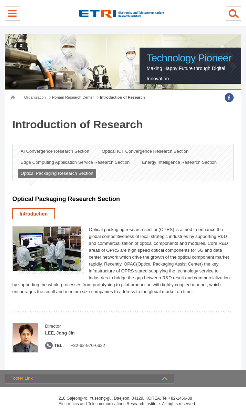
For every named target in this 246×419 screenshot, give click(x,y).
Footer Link (21, 378)
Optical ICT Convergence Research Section (145, 151)
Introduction (34, 214)
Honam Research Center (73, 97)
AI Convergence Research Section (55, 151)
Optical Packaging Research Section (57, 173)
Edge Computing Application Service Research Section (75, 162)
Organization (34, 97)
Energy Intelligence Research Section (179, 162)
